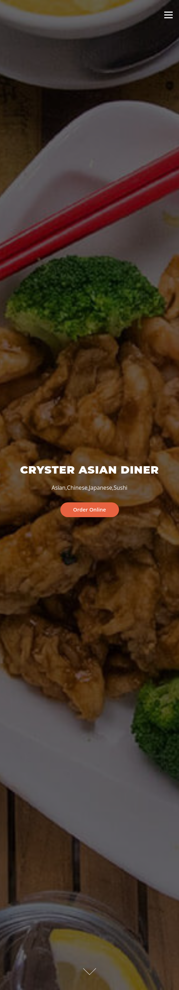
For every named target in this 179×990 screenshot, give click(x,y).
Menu (168, 15)
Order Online (89, 509)
